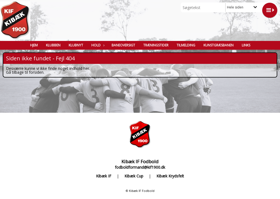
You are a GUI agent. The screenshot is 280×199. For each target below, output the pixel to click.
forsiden (36, 72)
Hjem (34, 45)
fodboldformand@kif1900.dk (140, 167)
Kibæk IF (103, 176)
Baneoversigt (123, 45)
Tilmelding (186, 45)
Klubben (53, 45)
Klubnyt (76, 45)
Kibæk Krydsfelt (170, 176)
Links (246, 45)
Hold (97, 45)
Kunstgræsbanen (218, 45)
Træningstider (155, 45)
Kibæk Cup (133, 176)
